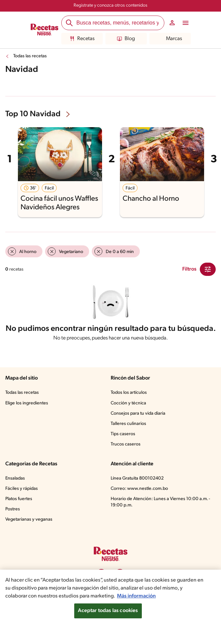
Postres (12, 509)
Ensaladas (15, 478)
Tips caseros (123, 434)
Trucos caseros (125, 444)
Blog (126, 38)
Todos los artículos (129, 392)
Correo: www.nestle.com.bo (139, 488)
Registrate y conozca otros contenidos (110, 5)
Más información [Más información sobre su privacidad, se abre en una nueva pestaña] (136, 600)
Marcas (170, 38)
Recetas (82, 38)
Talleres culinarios (128, 423)
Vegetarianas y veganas (28, 519)
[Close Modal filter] (208, 269)
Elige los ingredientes (26, 403)
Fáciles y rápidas (21, 488)
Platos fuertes (18, 498)
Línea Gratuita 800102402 (137, 478)
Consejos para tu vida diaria (138, 413)
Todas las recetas (30, 56)
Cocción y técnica (128, 403)
